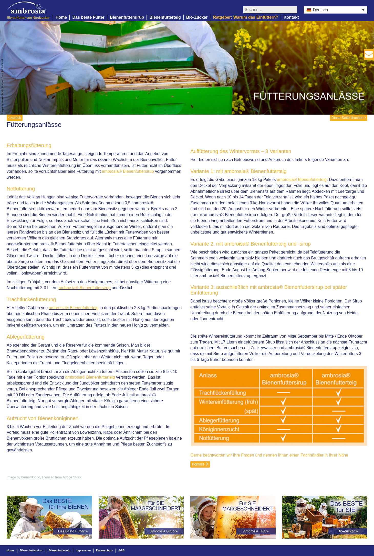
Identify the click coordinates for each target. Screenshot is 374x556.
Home (61, 17)
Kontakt (291, 17)
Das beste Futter (88, 17)
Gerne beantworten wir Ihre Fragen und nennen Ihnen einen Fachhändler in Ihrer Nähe (269, 455)
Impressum (83, 550)
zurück (14, 118)
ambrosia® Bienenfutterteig (74, 308)
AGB (121, 550)
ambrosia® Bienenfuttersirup (128, 171)
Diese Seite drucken (348, 118)
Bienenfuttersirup (127, 17)
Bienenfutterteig (165, 17)
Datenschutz (104, 550)
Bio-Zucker (197, 17)
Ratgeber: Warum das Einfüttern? (245, 17)
